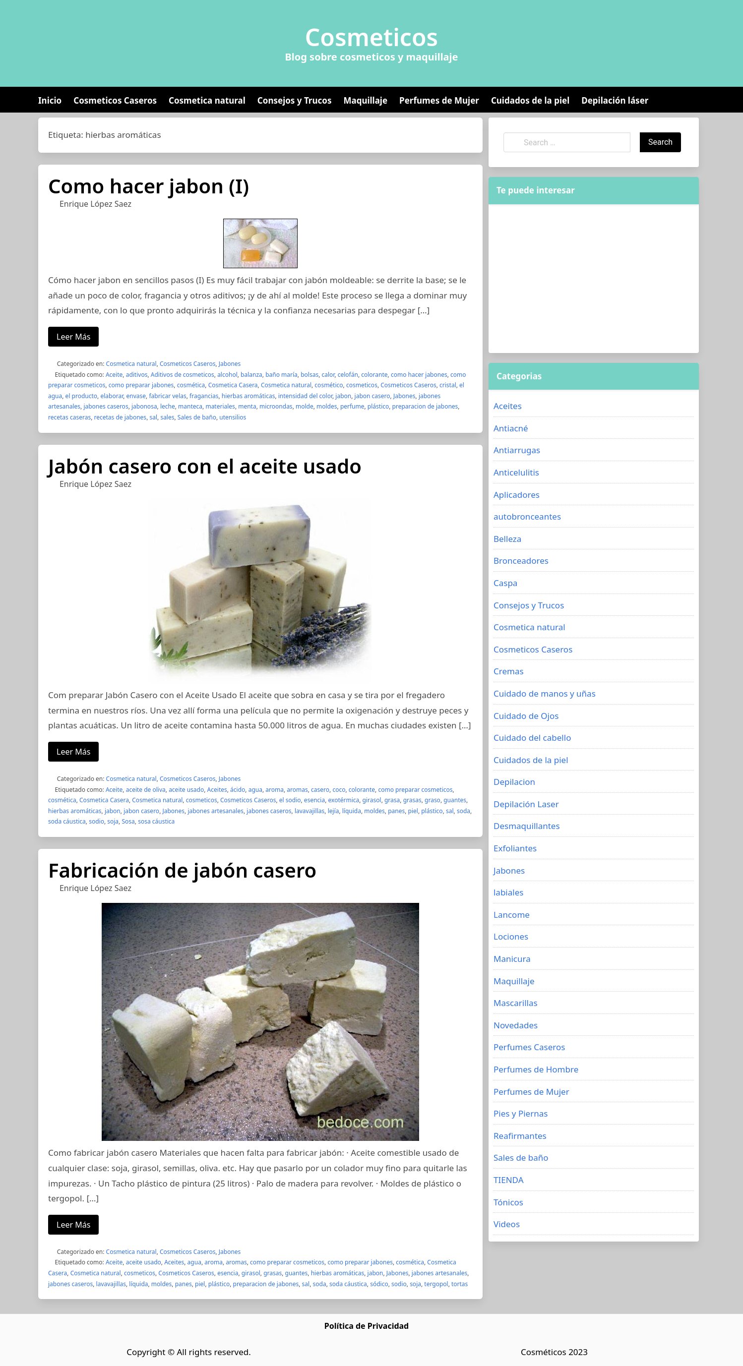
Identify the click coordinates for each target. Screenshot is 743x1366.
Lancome (512, 914)
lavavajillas (309, 811)
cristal (447, 385)
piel (413, 811)
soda (463, 811)
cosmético (328, 385)
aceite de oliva (146, 789)
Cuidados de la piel (530, 100)
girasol (372, 800)
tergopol (436, 1284)
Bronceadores (521, 560)
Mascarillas (516, 1003)
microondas (276, 406)
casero (320, 789)
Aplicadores (517, 494)
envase (136, 396)
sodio (96, 821)
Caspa (505, 583)
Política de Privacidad (366, 1325)
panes (396, 811)
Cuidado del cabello (532, 737)
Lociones (511, 936)
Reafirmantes (520, 1135)
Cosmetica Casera (233, 385)
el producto (81, 396)
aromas (297, 789)
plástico (378, 406)
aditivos (137, 374)
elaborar (111, 396)
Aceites (217, 789)
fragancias (203, 396)
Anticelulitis (516, 472)
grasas (412, 800)
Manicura (512, 958)
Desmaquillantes (527, 825)
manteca (190, 406)
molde (304, 406)
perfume (352, 406)
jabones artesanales (215, 811)
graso (432, 800)
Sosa (128, 821)
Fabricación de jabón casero (182, 870)
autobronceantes (527, 516)
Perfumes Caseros (529, 1047)
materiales (220, 406)
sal (153, 417)
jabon (343, 396)
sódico (379, 1284)
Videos (507, 1224)
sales (167, 417)
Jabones (230, 363)
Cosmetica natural (207, 100)
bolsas (309, 374)
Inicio (50, 100)
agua (255, 789)
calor (327, 374)
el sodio (290, 800)
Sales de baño (197, 417)
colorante (374, 374)
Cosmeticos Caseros (115, 100)
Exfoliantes (515, 848)
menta (247, 406)
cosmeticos (361, 385)
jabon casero (372, 396)
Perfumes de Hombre (536, 1069)
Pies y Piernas (521, 1113)
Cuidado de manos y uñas (545, 693)
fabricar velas (167, 396)
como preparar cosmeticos (415, 789)
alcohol (227, 374)
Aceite (114, 374)
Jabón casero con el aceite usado (205, 465)
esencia (314, 800)
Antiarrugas (517, 450)
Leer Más (73, 336)
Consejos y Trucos (294, 100)
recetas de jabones (120, 417)
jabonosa (144, 406)
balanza (251, 374)
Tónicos (508, 1202)
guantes (454, 800)
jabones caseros (105, 406)
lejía (333, 811)
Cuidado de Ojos (526, 715)
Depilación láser (614, 100)
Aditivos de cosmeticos (182, 374)
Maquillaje (365, 100)
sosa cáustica (156, 821)
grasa (392, 800)
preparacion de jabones (425, 406)
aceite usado (186, 789)
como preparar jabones (141, 385)
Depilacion (514, 781)
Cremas (509, 671)
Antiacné (511, 428)
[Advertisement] (594, 278)
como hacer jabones (419, 374)
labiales (508, 892)
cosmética (191, 385)
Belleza (507, 538)
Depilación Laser (526, 804)
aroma (274, 789)
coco (338, 789)
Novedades (516, 1025)
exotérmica (344, 800)
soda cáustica (67, 821)
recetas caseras (69, 417)
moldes (326, 406)
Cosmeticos (371, 37)
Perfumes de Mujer (439, 100)
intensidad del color (305, 396)
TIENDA (509, 1180)
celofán (348, 374)
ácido (237, 789)
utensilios (232, 417)
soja (113, 821)
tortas (459, 1284)
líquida (351, 811)
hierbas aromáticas (248, 396)
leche (167, 406)
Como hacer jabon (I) (148, 185)
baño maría (281, 374)
